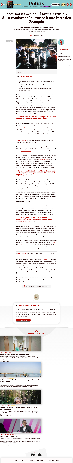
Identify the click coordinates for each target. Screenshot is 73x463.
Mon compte (12, 444)
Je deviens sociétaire (13, 438)
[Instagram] (32, 459)
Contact (12, 455)
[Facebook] (21, 459)
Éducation (6, 438)
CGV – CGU (36, 455)
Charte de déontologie (28, 455)
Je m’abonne (12, 439)
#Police (20, 437)
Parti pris (62, 49)
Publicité (54, 455)
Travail (6, 436)
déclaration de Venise (49, 160)
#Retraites (20, 439)
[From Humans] (36, 459)
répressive (53, 244)
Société (34, 6)
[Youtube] (28, 459)
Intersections (47, 6)
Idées (37, 6)
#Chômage (21, 441)
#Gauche (20, 438)
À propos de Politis (13, 443)
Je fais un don (12, 437)
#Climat (20, 436)
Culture (41, 6)
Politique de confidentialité (46, 455)
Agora (2, 436)
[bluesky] (25, 459)
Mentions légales (19, 455)
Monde (66, 49)
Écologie (29, 6)
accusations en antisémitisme (26, 246)
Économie (6, 437)
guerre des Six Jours (26, 152)
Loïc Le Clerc (31, 35)
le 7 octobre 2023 (46, 261)
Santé (6, 439)
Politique (24, 6)
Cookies (59, 455)
